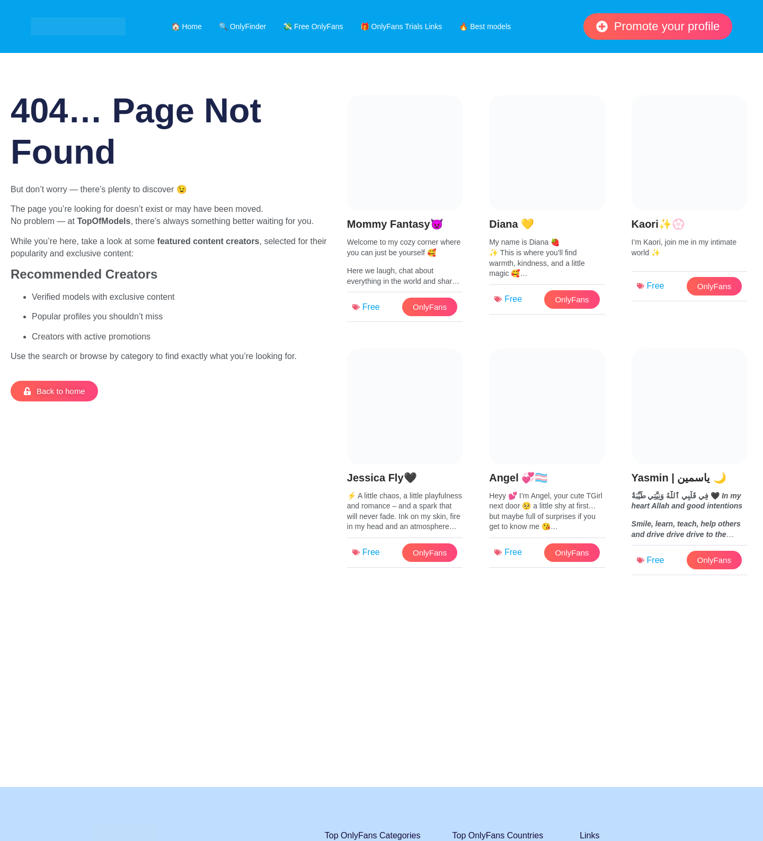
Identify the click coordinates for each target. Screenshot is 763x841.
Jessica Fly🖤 (382, 478)
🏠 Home (186, 26)
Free (371, 306)
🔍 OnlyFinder (242, 26)
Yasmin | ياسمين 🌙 (679, 478)
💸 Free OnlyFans (313, 26)
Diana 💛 (511, 224)
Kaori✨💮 (658, 224)
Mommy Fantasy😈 (395, 224)
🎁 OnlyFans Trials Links (401, 26)
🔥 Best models (485, 26)
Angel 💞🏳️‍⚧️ (518, 478)
